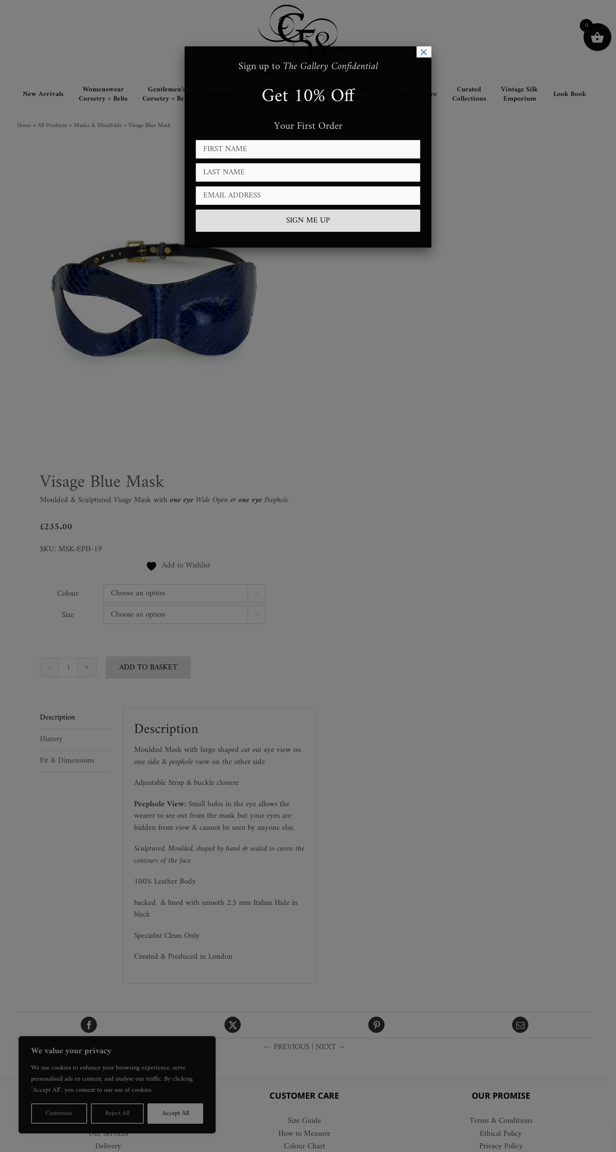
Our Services (111, 1134)
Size (71, 615)
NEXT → (334, 149)
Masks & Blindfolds (101, 125)
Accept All (181, 1113)
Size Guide (308, 1121)
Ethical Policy (504, 1134)
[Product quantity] (72, 667)
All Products (56, 125)
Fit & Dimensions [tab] (71, 761)
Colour (71, 594)
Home (27, 125)
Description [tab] (61, 718)
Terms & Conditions (504, 1121)
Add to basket (152, 668)
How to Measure (308, 1134)
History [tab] (55, 739)
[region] (121, 1084)
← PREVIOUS (290, 149)
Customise (60, 1113)
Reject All (121, 1113)
